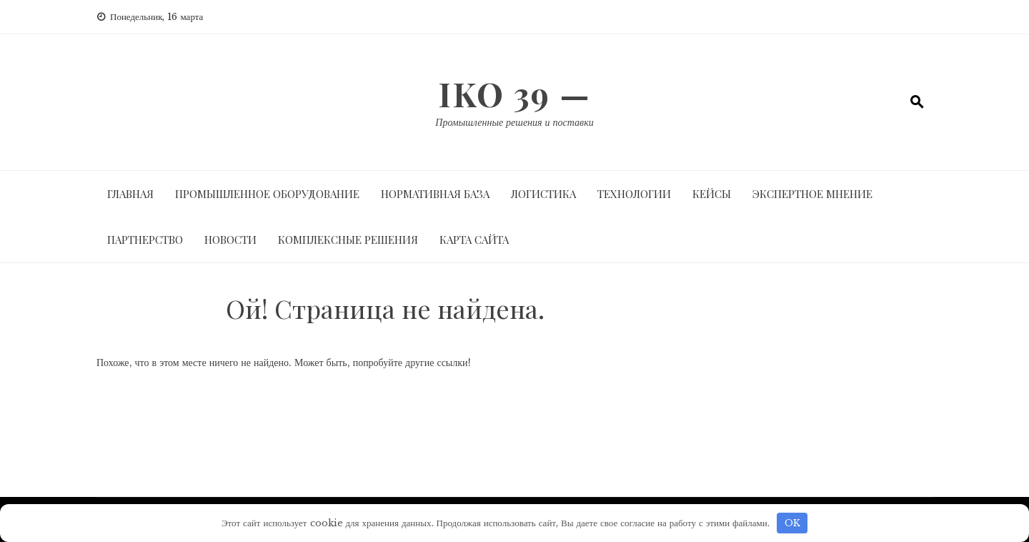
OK (792, 523)
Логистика (543, 194)
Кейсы (711, 194)
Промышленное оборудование (267, 194)
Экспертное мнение (812, 194)
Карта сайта (474, 239)
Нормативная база (435, 194)
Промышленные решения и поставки (514, 122)
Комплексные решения (348, 239)
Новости (230, 239)
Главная (130, 194)
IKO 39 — (514, 94)
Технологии (634, 194)
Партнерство (145, 239)
